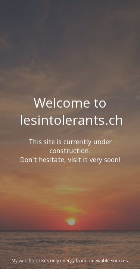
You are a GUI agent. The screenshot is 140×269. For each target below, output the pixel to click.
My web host (25, 260)
